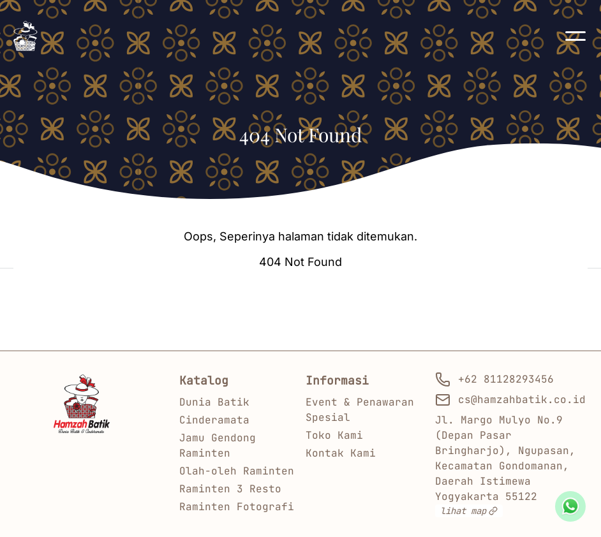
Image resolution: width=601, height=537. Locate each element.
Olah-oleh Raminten (236, 471)
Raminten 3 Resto (230, 489)
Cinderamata (214, 420)
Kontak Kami (341, 453)
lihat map (469, 511)
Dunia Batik (214, 402)
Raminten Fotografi (236, 506)
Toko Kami (334, 435)
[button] (575, 35)
